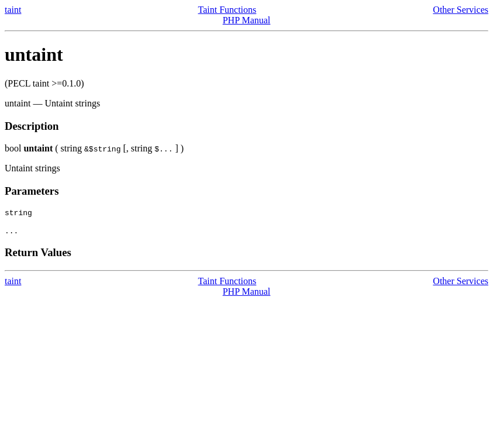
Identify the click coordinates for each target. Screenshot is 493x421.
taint (13, 10)
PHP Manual (247, 20)
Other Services (460, 10)
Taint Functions (227, 10)
